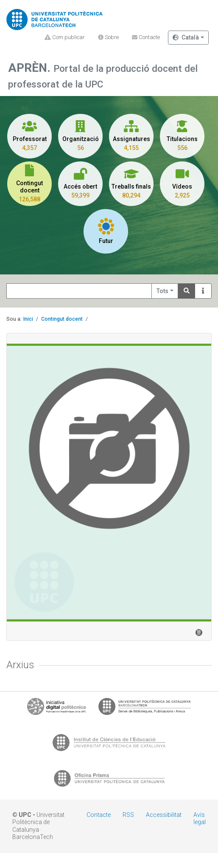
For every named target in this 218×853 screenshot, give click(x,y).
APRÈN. (30, 68)
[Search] (186, 291)
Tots (162, 291)
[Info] (203, 291)
